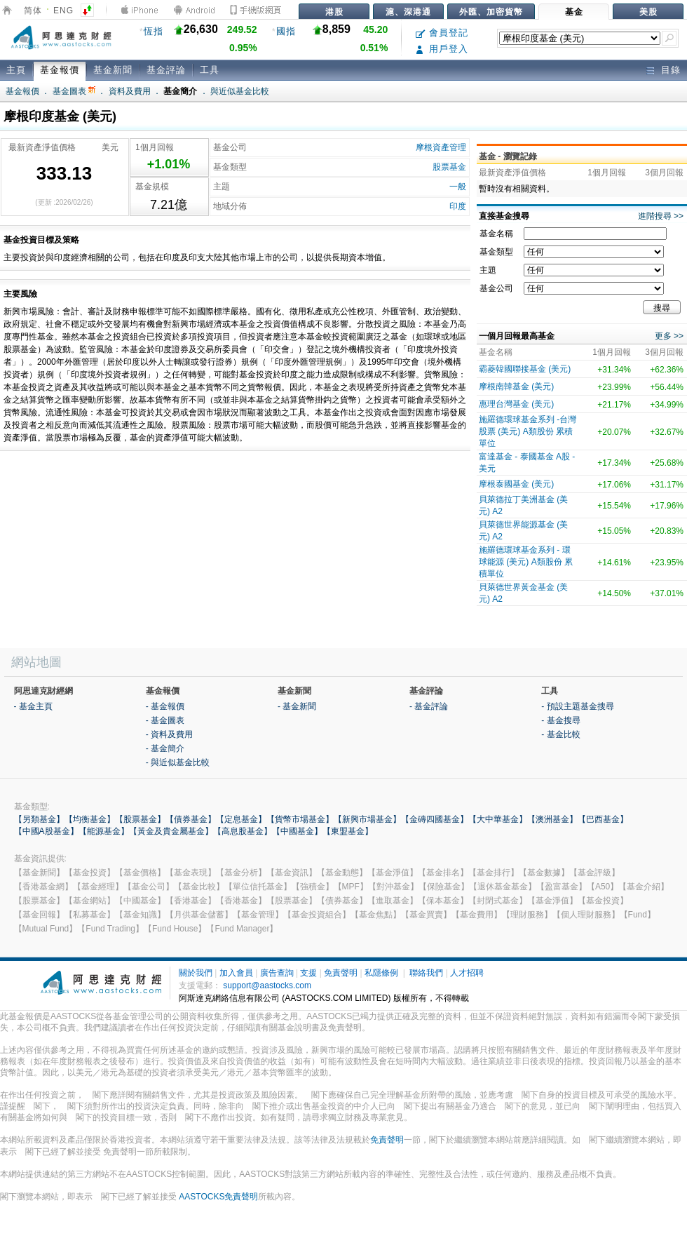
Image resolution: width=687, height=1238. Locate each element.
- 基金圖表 (165, 720)
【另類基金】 (39, 819)
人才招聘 (467, 973)
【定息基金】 (241, 819)
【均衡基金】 (89, 819)
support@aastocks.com (267, 985)
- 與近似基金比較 (178, 762)
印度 (457, 206)
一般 (457, 186)
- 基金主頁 (33, 706)
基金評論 (166, 70)
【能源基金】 (104, 831)
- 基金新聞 (297, 706)
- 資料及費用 (169, 734)
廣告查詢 (277, 973)
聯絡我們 (426, 973)
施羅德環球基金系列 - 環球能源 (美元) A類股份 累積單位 (526, 562)
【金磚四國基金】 (434, 819)
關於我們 (195, 973)
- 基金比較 (560, 734)
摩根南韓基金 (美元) (516, 386)
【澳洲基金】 (552, 819)
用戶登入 (442, 48)
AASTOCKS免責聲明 (218, 1197)
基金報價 (59, 70)
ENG (63, 10)
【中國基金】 (297, 831)
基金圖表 (74, 91)
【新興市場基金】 (367, 819)
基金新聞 (112, 70)
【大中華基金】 (497, 819)
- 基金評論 (428, 706)
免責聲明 (341, 973)
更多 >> (669, 336)
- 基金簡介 (165, 748)
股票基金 (449, 167)
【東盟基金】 (347, 831)
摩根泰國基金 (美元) (516, 484)
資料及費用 (130, 91)
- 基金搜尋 (560, 720)
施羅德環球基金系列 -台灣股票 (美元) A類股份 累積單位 (527, 431)
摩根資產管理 (441, 147)
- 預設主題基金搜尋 (577, 706)
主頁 (16, 70)
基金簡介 (180, 91)
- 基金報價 (165, 706)
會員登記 (442, 32)
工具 (209, 70)
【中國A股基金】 (46, 831)
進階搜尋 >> (660, 216)
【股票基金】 (140, 819)
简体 (33, 10)
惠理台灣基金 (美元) (516, 404)
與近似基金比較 (239, 91)
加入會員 (236, 973)
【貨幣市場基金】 (300, 819)
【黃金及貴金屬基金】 (171, 831)
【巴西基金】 (603, 819)
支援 (308, 973)
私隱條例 (381, 973)
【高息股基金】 (242, 831)
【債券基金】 (190, 819)
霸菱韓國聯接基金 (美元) (525, 369)
